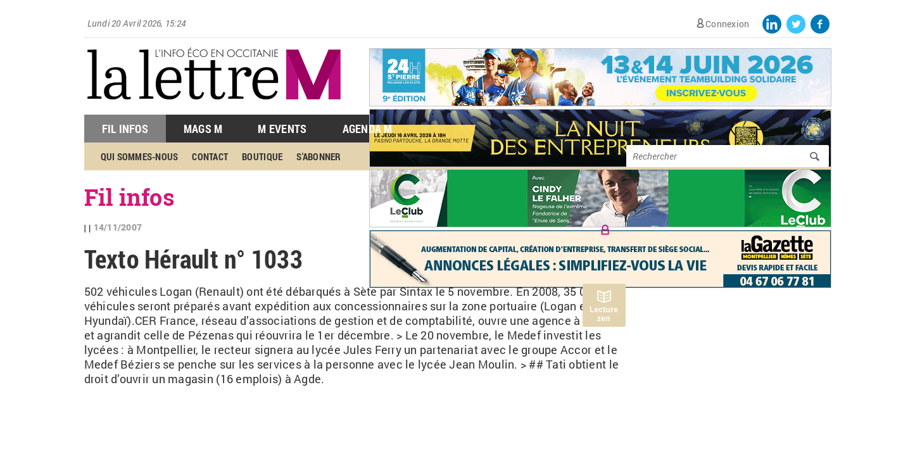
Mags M (203, 128)
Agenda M (368, 128)
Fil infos (129, 197)
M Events (282, 128)
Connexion (727, 24)
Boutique (262, 156)
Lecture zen (604, 314)
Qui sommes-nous (140, 156)
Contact (210, 156)
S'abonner (318, 156)
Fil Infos (125, 128)
